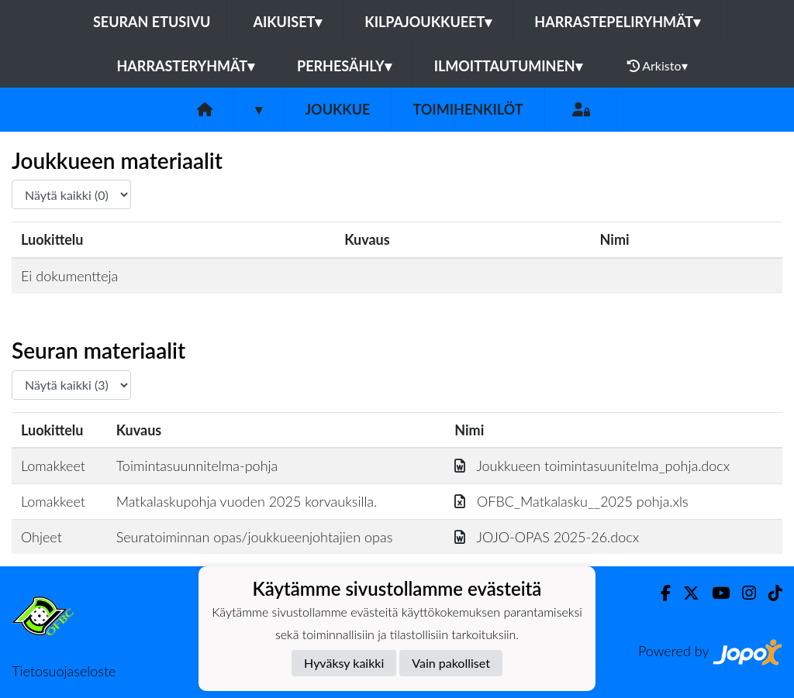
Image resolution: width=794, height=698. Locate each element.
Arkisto (657, 66)
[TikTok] (769, 593)
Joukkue (337, 109)
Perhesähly (344, 65)
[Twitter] (685, 593)
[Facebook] (659, 593)
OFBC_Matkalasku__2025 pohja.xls (571, 501)
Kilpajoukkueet (428, 21)
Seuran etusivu (152, 21)
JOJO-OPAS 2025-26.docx (546, 536)
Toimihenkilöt (468, 109)
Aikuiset (287, 21)
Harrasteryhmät (185, 65)
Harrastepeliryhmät (617, 21)
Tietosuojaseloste (64, 670)
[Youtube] (714, 593)
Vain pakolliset (451, 662)
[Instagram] (743, 593)
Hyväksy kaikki (344, 662)
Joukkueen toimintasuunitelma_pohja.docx (592, 465)
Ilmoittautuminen (508, 65)
